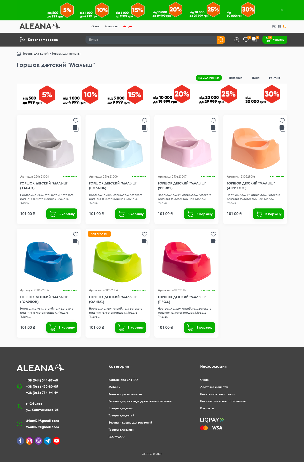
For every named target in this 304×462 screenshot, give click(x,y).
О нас (95, 26)
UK (274, 26)
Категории (119, 366)
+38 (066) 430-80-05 (42, 386)
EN (279, 26)
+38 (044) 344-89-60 (42, 380)
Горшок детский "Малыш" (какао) (44, 185)
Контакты (111, 26)
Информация (213, 366)
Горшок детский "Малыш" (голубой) (44, 299)
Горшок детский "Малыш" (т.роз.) (182, 299)
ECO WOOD (116, 436)
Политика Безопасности (217, 394)
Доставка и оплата (214, 387)
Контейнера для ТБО (123, 380)
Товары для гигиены (66, 53)
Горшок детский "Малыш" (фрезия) (182, 185)
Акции (127, 26)
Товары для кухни (121, 429)
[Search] (155, 40)
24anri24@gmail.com (42, 421)
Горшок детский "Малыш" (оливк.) (113, 299)
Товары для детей (35, 53)
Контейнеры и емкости (125, 394)
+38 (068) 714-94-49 (42, 393)
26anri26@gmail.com (42, 427)
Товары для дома (121, 408)
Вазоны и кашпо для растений (130, 422)
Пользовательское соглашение (223, 401)
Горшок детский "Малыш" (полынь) (113, 185)
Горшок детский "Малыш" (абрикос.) (251, 185)
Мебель (114, 387)
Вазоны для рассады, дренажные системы (140, 401)
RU (284, 26)
